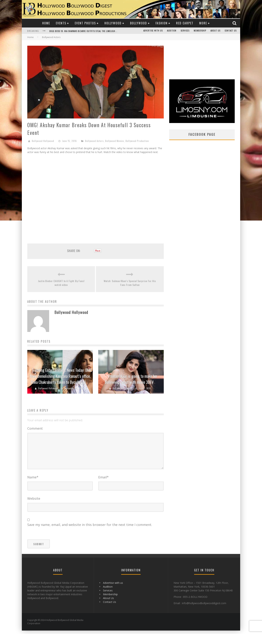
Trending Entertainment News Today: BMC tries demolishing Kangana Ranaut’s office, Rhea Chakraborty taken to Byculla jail (61, 376)
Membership (200, 30)
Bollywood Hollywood (43, 141)
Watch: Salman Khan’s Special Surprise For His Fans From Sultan (130, 283)
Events (61, 23)
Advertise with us (153, 30)
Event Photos (85, 23)
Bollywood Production (137, 141)
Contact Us (231, 30)
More (203, 23)
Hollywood (113, 23)
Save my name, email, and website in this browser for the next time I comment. (89, 528)
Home (46, 23)
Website (33, 502)
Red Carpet (184, 23)
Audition (171, 30)
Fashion (162, 23)
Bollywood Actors (94, 141)
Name (32, 480)
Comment (35, 428)
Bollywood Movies (114, 141)
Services (185, 30)
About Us (215, 30)
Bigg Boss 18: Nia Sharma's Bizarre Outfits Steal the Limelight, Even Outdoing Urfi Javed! (97, 31)
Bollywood (138, 23)
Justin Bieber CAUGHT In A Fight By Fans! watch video (61, 283)
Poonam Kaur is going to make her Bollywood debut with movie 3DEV (131, 379)
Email (103, 480)
